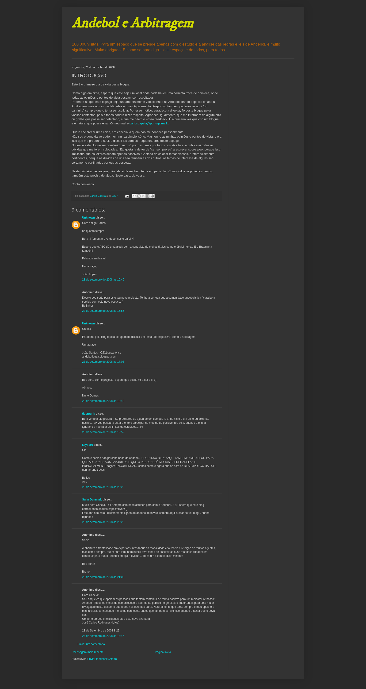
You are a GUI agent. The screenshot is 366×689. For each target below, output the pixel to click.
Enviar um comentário (91, 644)
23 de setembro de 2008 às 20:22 (103, 487)
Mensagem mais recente (88, 652)
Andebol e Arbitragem (132, 23)
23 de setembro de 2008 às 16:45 (103, 279)
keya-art (87, 445)
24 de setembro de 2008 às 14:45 (103, 636)
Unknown (88, 217)
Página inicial (163, 652)
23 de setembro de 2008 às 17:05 (103, 361)
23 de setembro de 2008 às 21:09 (103, 577)
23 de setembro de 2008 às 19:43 (103, 401)
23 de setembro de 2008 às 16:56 (103, 310)
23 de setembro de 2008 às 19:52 (103, 432)
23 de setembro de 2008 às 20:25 (103, 522)
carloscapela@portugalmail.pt (150, 123)
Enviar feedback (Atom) (102, 659)
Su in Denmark (92, 499)
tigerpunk (88, 413)
